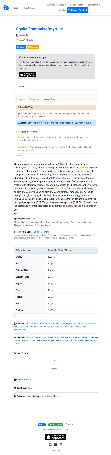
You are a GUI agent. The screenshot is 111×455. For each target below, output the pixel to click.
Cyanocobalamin (60, 323)
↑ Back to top (55, 451)
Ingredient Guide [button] (55, 5)
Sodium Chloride (68, 340)
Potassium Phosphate (50, 340)
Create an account (28, 123)
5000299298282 (24, 40)
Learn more (70, 238)
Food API (42, 424)
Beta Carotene (31, 323)
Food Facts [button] (76, 5)
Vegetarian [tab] (34, 99)
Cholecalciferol (45, 323)
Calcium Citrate (33, 337)
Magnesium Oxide (79, 337)
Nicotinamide (40, 326)
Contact (69, 424)
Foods (15, 8)
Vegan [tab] (22, 99)
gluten (69, 205)
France (29, 388)
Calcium (21, 137)
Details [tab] (21, 86)
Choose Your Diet (77, 10)
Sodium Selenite (84, 340)
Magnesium (23, 147)
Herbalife (22, 35)
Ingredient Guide (54, 429)
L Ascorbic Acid (26, 326)
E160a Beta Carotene (39, 232)
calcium (84, 167)
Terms (66, 429)
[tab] (29, 85)
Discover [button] (93, 5)
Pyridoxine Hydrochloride (58, 326)
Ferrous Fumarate (62, 337)
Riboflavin (74, 326)
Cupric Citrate (47, 337)
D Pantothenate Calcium (80, 323)
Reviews (33, 47)
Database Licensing (55, 424)
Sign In (62, 10)
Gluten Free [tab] (49, 99)
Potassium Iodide (32, 340)
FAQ (44, 429)
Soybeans (30, 219)
